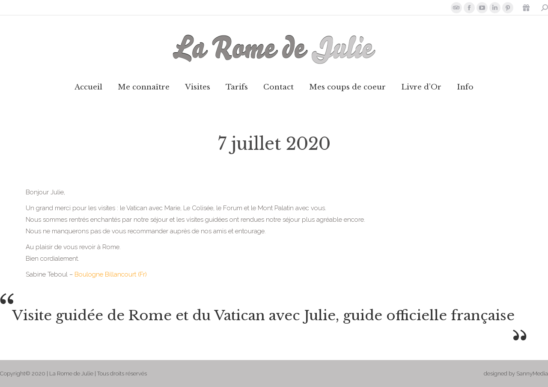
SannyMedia (532, 373)
